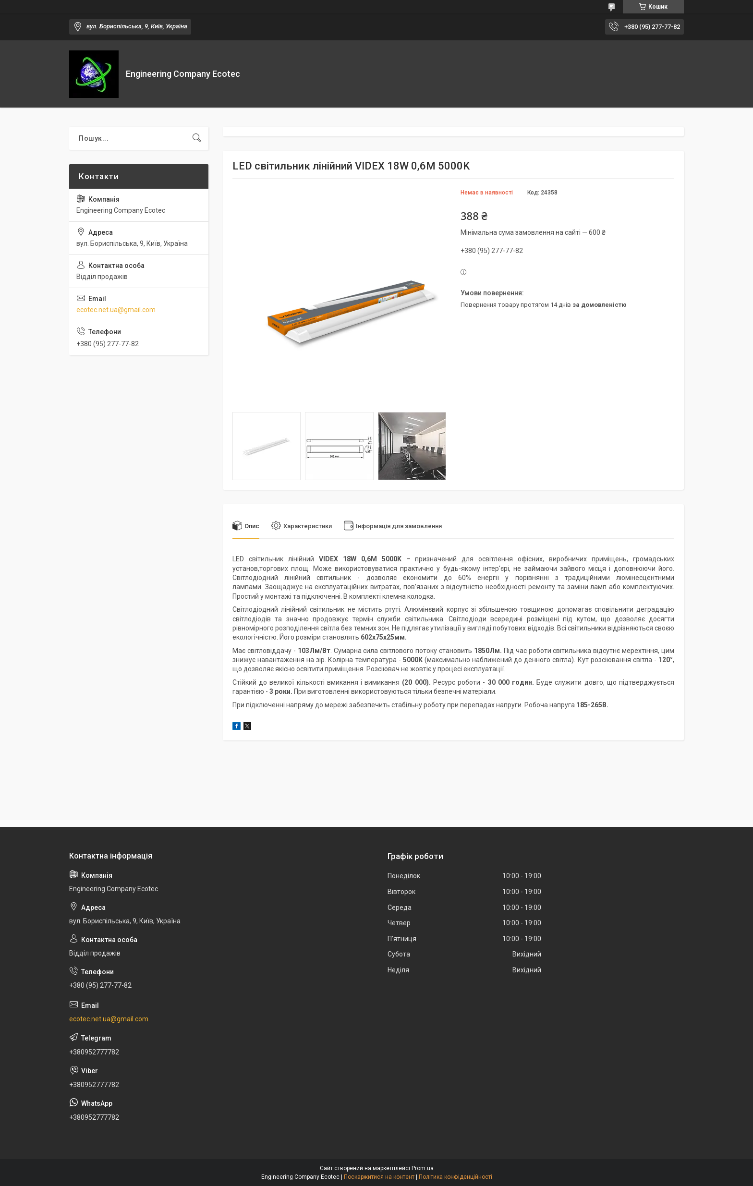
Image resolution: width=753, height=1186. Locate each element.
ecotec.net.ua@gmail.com (116, 310)
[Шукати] (196, 138)
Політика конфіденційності (455, 1177)
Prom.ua (423, 1168)
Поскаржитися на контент (379, 1177)
